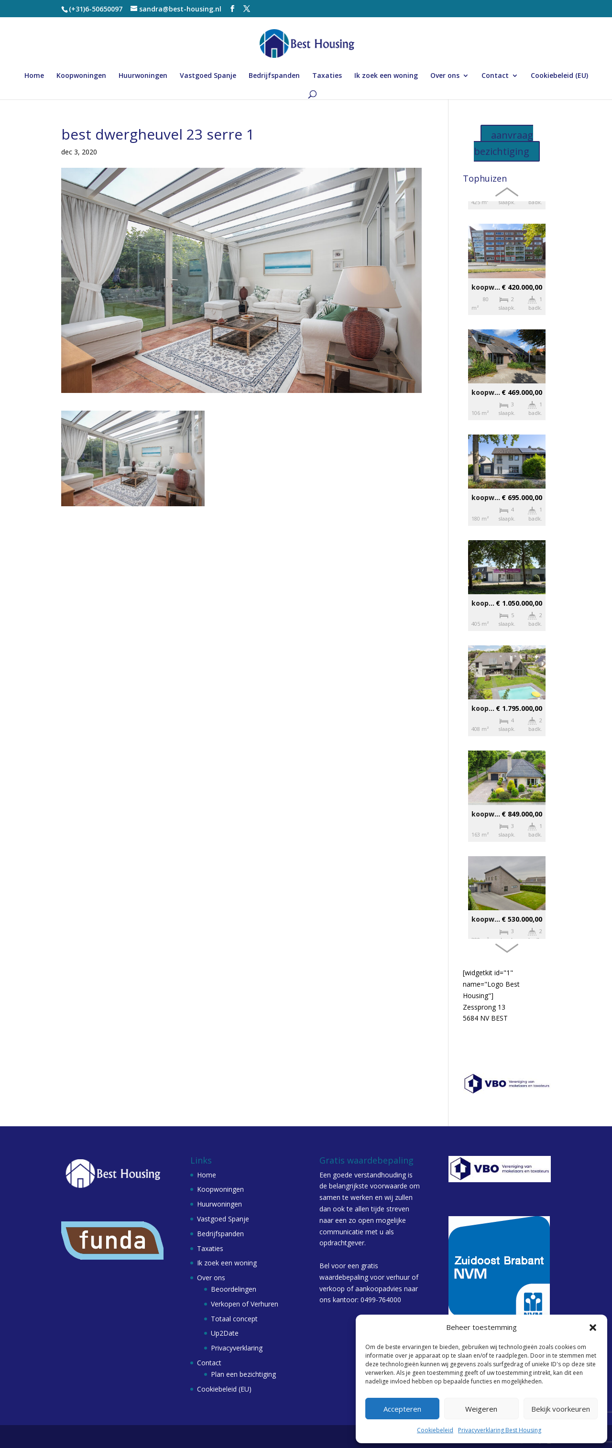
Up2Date (225, 1333)
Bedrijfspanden (274, 76)
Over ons (444, 76)
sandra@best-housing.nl (507, 1052)
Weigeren (481, 1409)
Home (34, 76)
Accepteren (402, 1409)
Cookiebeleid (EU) (559, 76)
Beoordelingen (233, 1289)
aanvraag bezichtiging (503, 143)
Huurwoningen (143, 76)
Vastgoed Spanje (208, 76)
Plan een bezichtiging (243, 1374)
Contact (495, 76)
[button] (593, 1327)
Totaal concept (234, 1318)
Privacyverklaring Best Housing (499, 1430)
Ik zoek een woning (386, 76)
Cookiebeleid (435, 1430)
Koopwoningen (81, 76)
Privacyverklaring (236, 1347)
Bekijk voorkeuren (560, 1409)
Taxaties (327, 76)
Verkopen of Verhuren (244, 1303)
